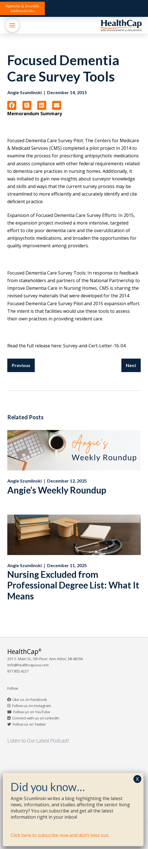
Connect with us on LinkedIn (35, 718)
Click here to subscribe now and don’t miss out (59, 835)
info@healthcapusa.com (28, 664)
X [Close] (137, 779)
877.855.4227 (18, 671)
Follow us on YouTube (31, 711)
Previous (21, 365)
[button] (22, 8)
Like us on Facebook (30, 699)
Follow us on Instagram (31, 705)
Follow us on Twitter (29, 724)
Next (131, 365)
